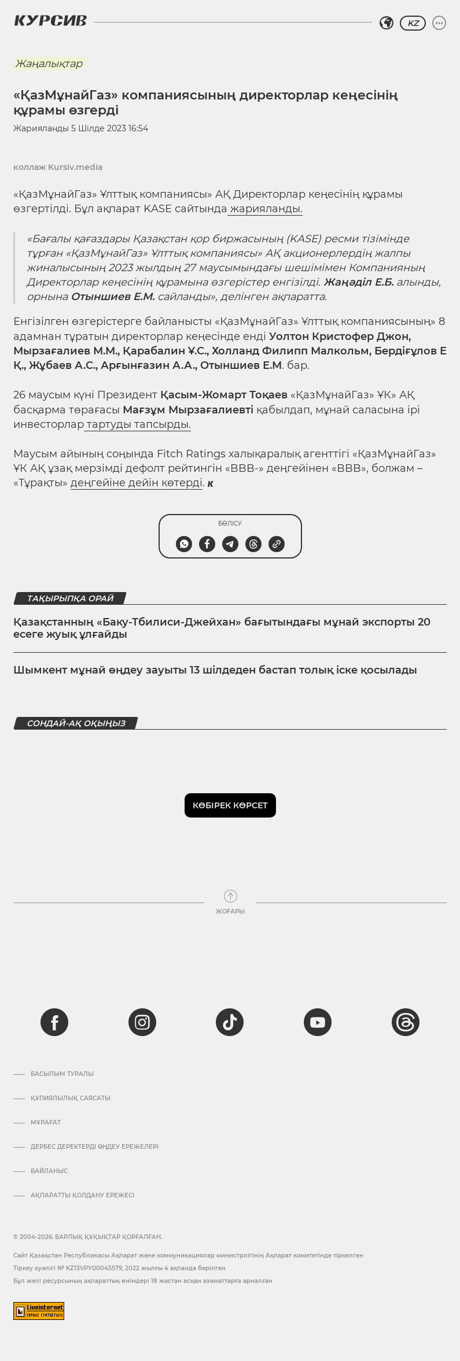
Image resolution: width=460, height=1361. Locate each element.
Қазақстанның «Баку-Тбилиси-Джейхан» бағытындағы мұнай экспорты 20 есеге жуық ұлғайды (221, 628)
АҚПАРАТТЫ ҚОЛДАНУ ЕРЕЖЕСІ (82, 1195)
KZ (412, 23)
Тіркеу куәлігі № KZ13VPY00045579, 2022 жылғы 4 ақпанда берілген (119, 1268)
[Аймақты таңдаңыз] (386, 23)
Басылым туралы (62, 1074)
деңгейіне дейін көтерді (137, 482)
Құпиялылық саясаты (71, 1098)
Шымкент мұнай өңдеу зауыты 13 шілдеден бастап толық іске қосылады (215, 670)
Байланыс (49, 1171)
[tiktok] (230, 1022)
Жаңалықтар (48, 63)
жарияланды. (265, 208)
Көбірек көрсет (230, 805)
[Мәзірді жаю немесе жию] (439, 23)
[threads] (405, 1022)
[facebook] (54, 1022)
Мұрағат (46, 1122)
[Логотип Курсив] (50, 20)
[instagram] (142, 1022)
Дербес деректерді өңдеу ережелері (95, 1147)
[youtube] (318, 1022)
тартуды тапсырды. (137, 424)
